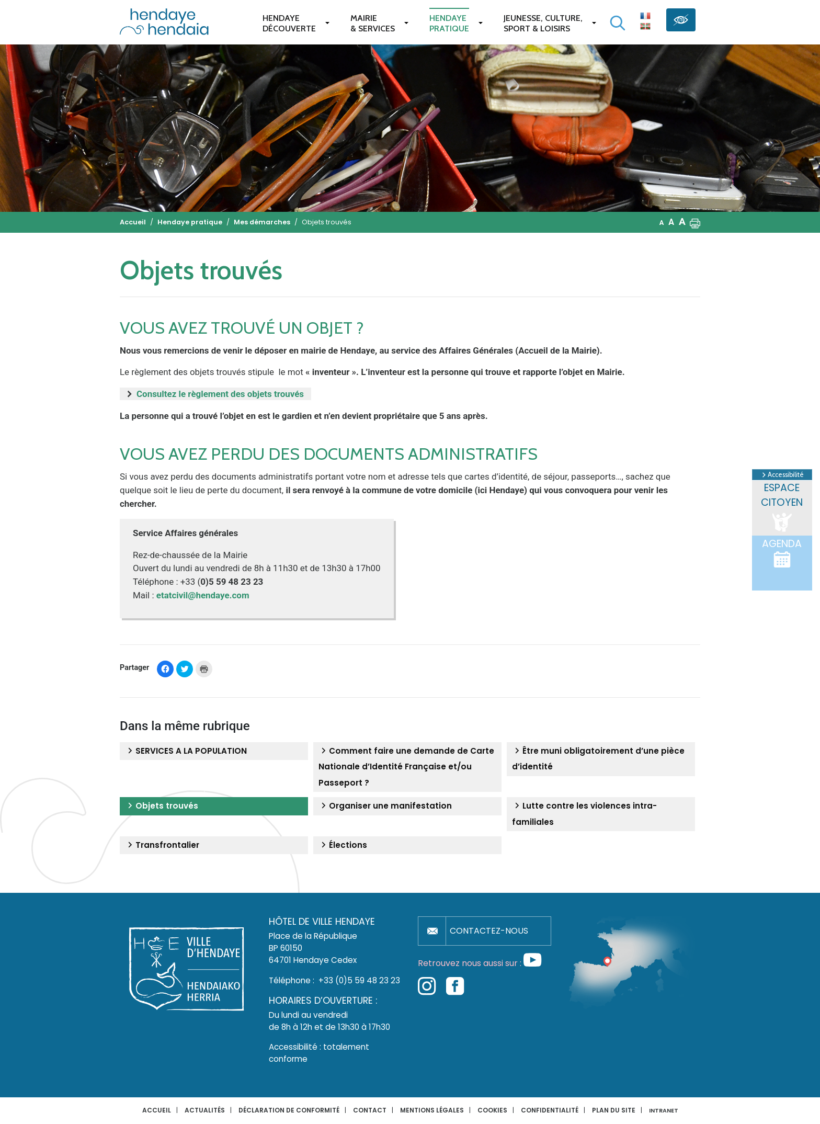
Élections (342, 845)
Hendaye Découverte (289, 23)
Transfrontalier (162, 845)
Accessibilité (782, 475)
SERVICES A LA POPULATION (186, 751)
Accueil (156, 1110)
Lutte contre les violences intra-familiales (584, 813)
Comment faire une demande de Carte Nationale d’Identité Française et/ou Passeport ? (406, 766)
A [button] (661, 222)
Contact (369, 1110)
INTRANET (663, 1111)
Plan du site (613, 1110)
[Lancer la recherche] (617, 23)
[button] (695, 222)
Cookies (492, 1110)
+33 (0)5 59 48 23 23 (359, 980)
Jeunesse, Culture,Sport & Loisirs (543, 23)
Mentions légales (432, 1110)
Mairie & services (372, 23)
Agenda (782, 553)
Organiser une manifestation (385, 806)
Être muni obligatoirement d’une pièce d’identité (598, 758)
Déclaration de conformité (288, 1110)
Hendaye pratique (449, 23)
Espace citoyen (782, 508)
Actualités (205, 1110)
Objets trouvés (161, 806)
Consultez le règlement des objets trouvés (221, 394)
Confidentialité (549, 1110)
